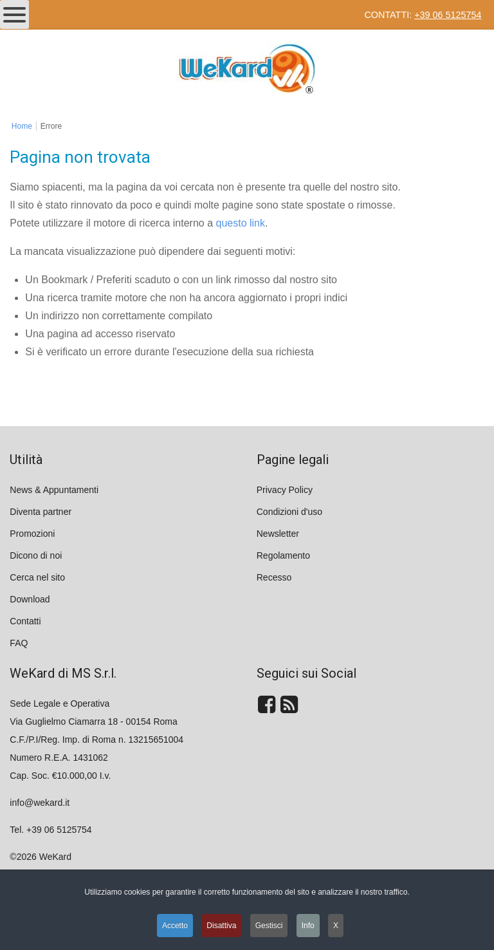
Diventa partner (40, 512)
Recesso (274, 577)
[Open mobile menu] (14, 14)
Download (30, 599)
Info (308, 925)
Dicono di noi (36, 555)
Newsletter (278, 533)
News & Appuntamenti (54, 490)
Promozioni (32, 533)
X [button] (335, 925)
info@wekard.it (39, 802)
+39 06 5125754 (447, 15)
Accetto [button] (175, 925)
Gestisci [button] (269, 925)
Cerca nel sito (37, 577)
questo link (241, 223)
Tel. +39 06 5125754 (50, 829)
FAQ (19, 643)
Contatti (25, 621)
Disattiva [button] (221, 925)
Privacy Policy (285, 490)
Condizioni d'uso (289, 512)
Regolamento (283, 555)
